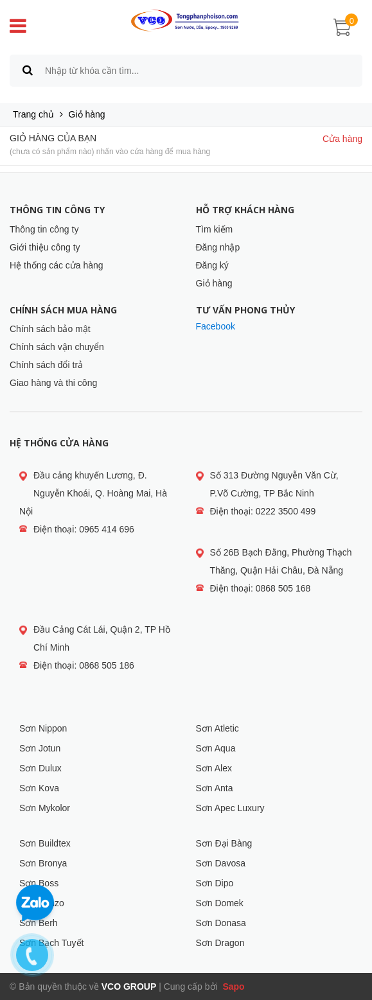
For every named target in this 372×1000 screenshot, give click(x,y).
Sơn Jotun (39, 748)
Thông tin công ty (44, 229)
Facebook (215, 326)
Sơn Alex (214, 768)
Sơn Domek (220, 903)
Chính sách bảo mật (50, 329)
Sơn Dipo (215, 883)
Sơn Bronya (43, 863)
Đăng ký (212, 265)
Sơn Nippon (43, 728)
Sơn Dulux (40, 768)
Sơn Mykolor (44, 808)
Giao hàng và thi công (53, 383)
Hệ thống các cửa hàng (56, 265)
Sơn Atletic (217, 728)
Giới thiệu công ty (45, 247)
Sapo (232, 986)
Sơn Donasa (221, 923)
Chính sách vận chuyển (57, 347)
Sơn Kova (39, 788)
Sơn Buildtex (45, 843)
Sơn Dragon (220, 943)
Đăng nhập (218, 247)
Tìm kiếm (214, 229)
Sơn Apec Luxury (230, 808)
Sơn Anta (214, 788)
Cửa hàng (342, 139)
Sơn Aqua (216, 748)
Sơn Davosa (220, 863)
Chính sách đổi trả (46, 365)
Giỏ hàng (214, 283)
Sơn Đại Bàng (224, 843)
